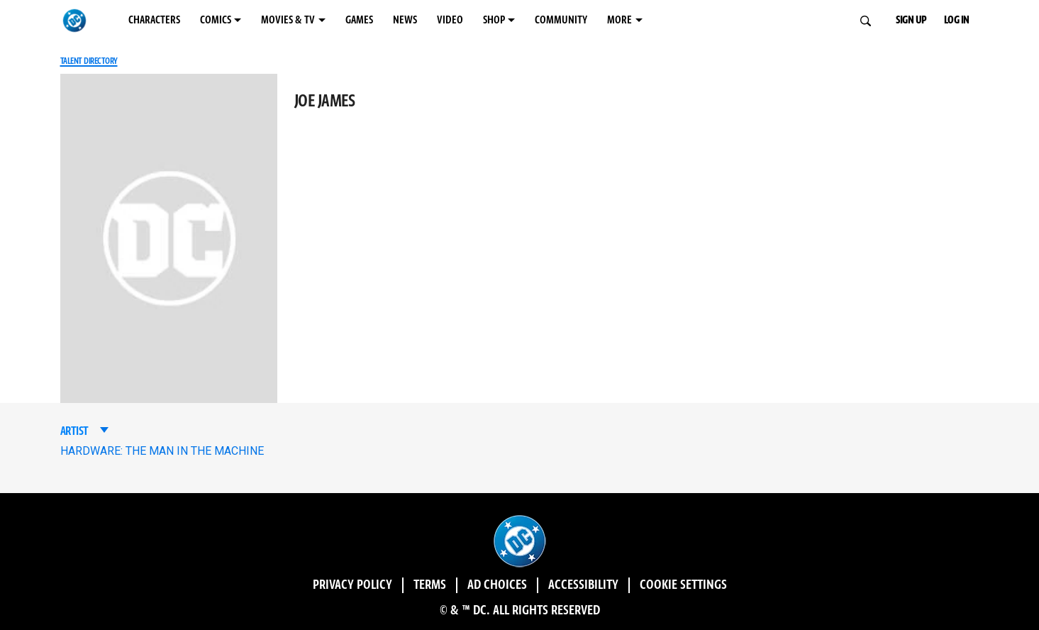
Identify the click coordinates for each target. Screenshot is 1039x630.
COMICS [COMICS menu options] (215, 20)
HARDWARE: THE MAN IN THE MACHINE (162, 451)
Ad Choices (497, 585)
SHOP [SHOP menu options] (494, 20)
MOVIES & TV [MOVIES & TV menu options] (288, 20)
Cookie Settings (683, 585)
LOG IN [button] (956, 20)
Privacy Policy (352, 585)
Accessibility (583, 585)
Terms (429, 585)
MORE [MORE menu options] (619, 20)
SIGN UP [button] (911, 20)
